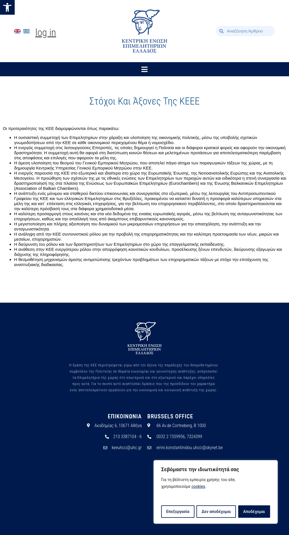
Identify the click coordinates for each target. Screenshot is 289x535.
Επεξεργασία (177, 511)
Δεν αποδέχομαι (216, 511)
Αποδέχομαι (254, 511)
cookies (198, 486)
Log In (45, 32)
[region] (216, 492)
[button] (7, 7)
